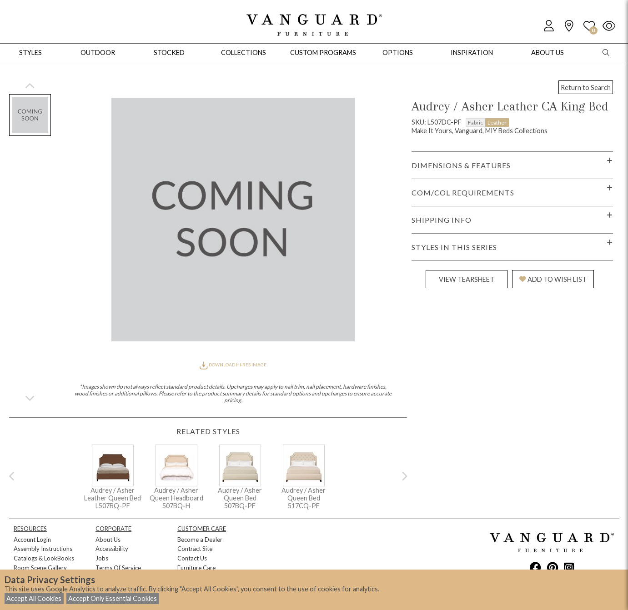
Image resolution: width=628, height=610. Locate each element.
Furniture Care (196, 567)
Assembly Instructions (43, 548)
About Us (108, 539)
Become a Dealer (199, 539)
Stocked (169, 52)
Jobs (101, 558)
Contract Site (194, 548)
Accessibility (111, 548)
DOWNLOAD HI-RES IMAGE (233, 364)
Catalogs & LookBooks (44, 558)
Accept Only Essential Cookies (112, 598)
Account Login (32, 539)
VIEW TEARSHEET (466, 279)
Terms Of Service (118, 567)
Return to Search (586, 87)
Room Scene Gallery (40, 567)
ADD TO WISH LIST (553, 279)
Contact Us (192, 558)
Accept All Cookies (33, 598)
